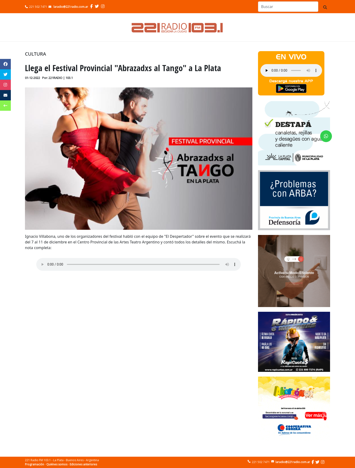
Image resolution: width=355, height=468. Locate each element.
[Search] (288, 6)
